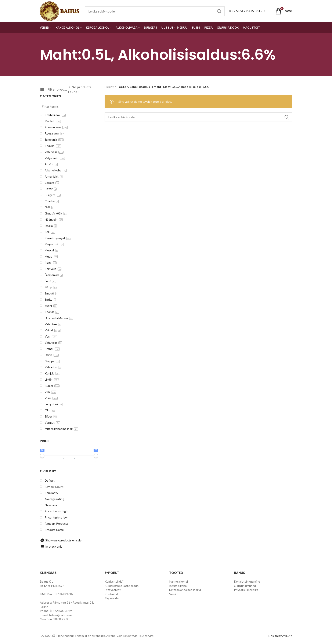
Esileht (109, 86)
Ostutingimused (245, 585)
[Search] (198, 117)
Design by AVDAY (280, 636)
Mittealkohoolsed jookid (185, 590)
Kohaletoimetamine (247, 581)
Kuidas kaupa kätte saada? (122, 585)
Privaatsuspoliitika (246, 590)
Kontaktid (111, 594)
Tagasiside (112, 598)
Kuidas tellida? (114, 581)
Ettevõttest (113, 590)
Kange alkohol (178, 581)
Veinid (173, 594)
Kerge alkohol (178, 585)
